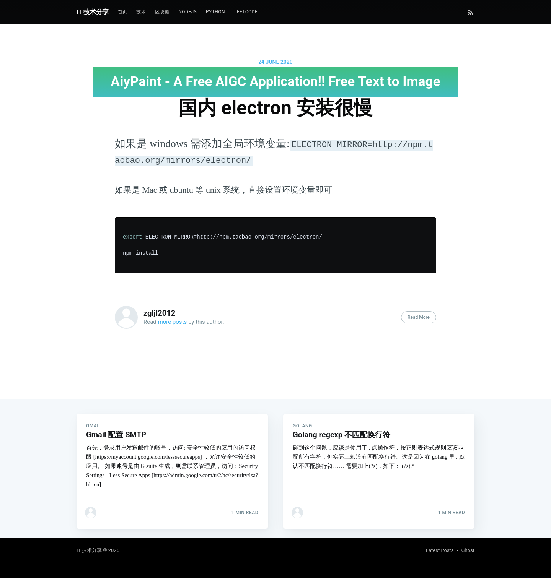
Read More (419, 317)
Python (215, 12)
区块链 (162, 12)
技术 (141, 12)
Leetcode (246, 12)
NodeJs (187, 12)
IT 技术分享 (93, 12)
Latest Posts (440, 550)
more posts (172, 321)
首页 (122, 12)
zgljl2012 (159, 313)
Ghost (467, 550)
